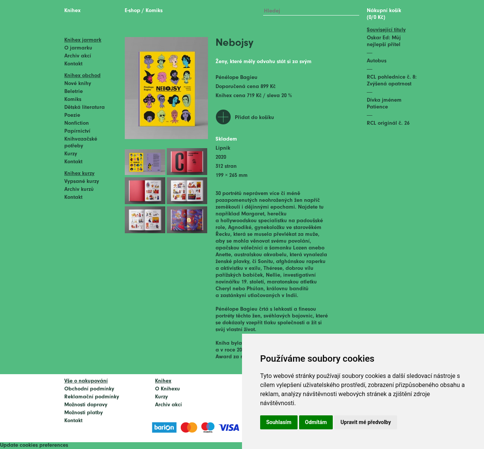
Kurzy (70, 154)
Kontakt (73, 64)
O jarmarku (78, 48)
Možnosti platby (83, 412)
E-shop (132, 10)
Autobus (376, 61)
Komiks (72, 99)
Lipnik (223, 148)
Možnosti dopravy (85, 405)
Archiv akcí (77, 56)
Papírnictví (77, 131)
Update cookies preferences (34, 445)
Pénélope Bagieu (237, 77)
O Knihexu (167, 389)
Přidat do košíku (254, 117)
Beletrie (73, 91)
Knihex (72, 10)
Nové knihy (77, 83)
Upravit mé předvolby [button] (365, 422)
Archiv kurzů (79, 189)
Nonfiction (76, 123)
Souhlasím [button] (279, 422)
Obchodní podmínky (89, 389)
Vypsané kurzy (81, 181)
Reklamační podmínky (91, 397)
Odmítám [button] (316, 422)
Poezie (72, 115)
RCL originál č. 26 (388, 123)
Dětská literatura (84, 107)
